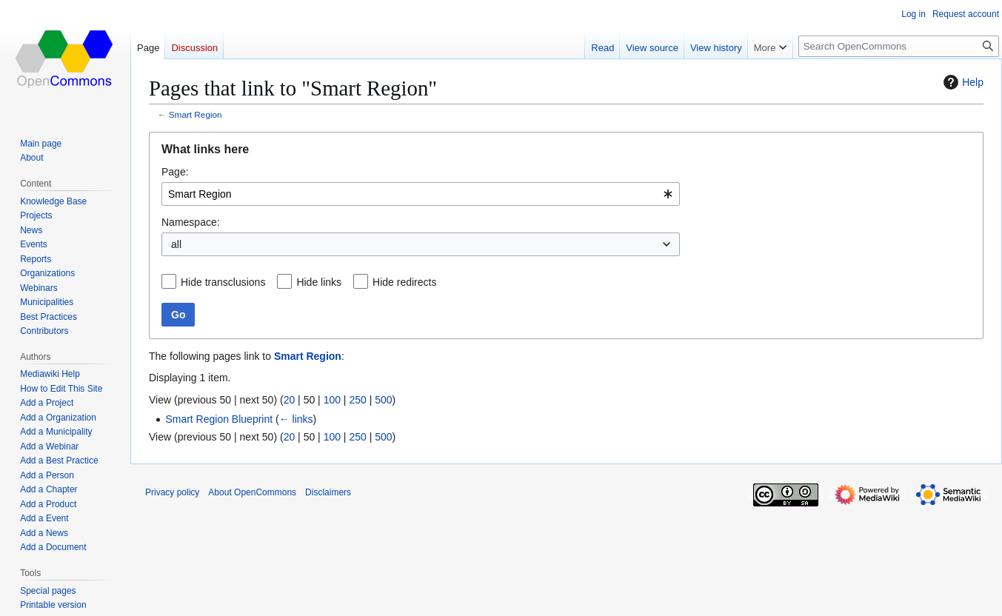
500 (383, 400)
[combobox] (420, 194)
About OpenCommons (252, 492)
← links (296, 419)
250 (357, 400)
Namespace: (190, 222)
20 (289, 400)
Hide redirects (404, 282)
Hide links (318, 282)
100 (332, 400)
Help (961, 82)
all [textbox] (176, 244)
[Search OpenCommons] (898, 46)
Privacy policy (172, 492)
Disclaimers (328, 492)
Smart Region (195, 114)
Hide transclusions (223, 282)
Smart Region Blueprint (219, 419)
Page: (175, 172)
